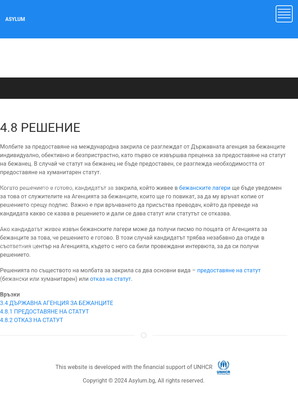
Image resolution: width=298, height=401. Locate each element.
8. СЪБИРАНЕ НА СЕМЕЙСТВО (35, 265)
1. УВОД (9, 132)
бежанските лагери (205, 188)
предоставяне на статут (229, 270)
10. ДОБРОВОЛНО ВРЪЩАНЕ (33, 297)
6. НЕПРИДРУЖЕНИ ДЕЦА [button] (30, 228)
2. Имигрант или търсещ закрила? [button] (40, 150)
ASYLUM (15, 19)
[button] (284, 13)
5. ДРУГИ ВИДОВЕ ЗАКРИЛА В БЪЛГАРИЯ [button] (49, 208)
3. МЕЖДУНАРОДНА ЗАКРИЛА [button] (36, 169)
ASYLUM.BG (70, 105)
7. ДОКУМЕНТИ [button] (18, 247)
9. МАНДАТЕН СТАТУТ (26, 281)
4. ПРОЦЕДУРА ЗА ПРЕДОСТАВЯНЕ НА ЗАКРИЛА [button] (57, 189)
